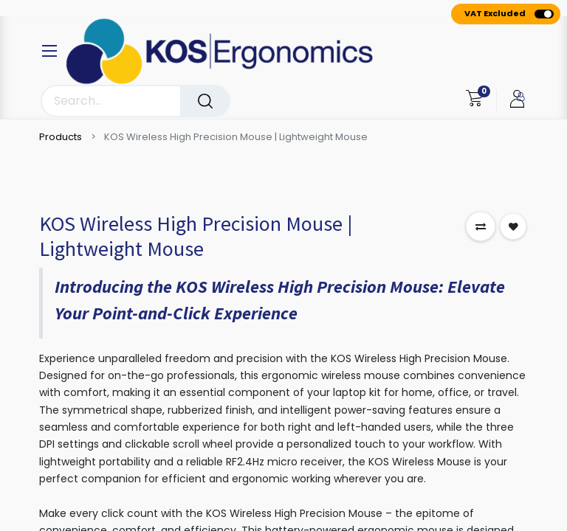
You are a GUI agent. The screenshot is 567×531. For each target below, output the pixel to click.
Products (60, 137)
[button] (480, 226)
